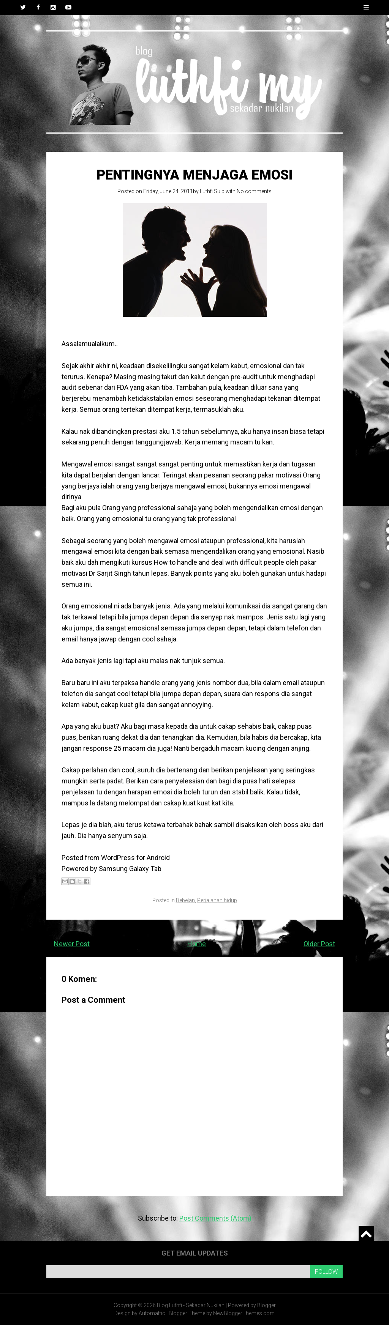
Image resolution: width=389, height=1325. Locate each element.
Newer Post (72, 944)
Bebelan (185, 900)
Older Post (319, 944)
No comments (254, 191)
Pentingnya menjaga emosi (194, 175)
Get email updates (194, 1253)
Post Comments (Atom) (215, 1218)
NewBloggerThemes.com (244, 1313)
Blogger (266, 1305)
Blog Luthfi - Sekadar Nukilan (191, 1305)
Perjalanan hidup (217, 900)
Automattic (152, 1313)
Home (196, 944)
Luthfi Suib (212, 191)
